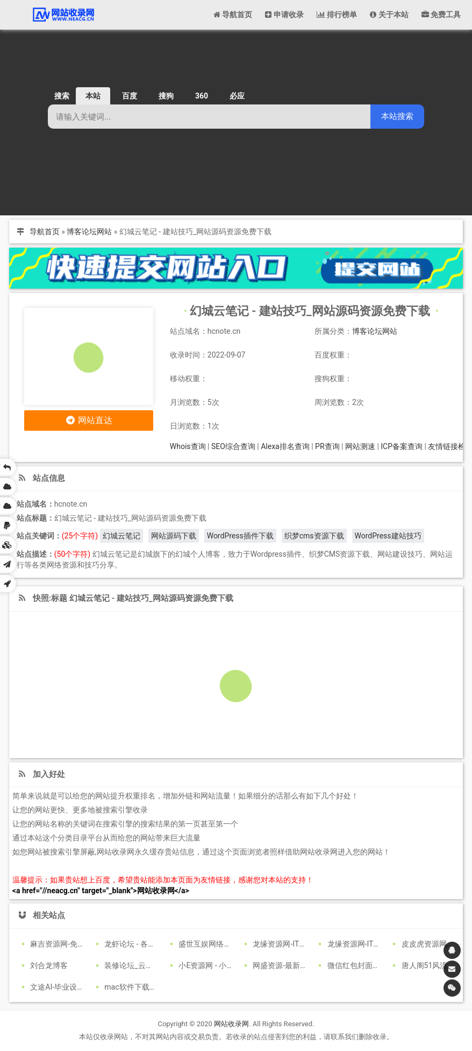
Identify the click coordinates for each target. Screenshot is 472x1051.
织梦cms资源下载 (314, 535)
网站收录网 (231, 1024)
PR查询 (327, 446)
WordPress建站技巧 (388, 535)
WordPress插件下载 (240, 535)
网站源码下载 (173, 535)
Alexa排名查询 (285, 446)
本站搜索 (397, 116)
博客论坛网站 (89, 231)
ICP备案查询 (402, 446)
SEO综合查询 (233, 446)
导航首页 (45, 231)
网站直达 (89, 420)
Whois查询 (188, 446)
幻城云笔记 (121, 535)
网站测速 (360, 446)
